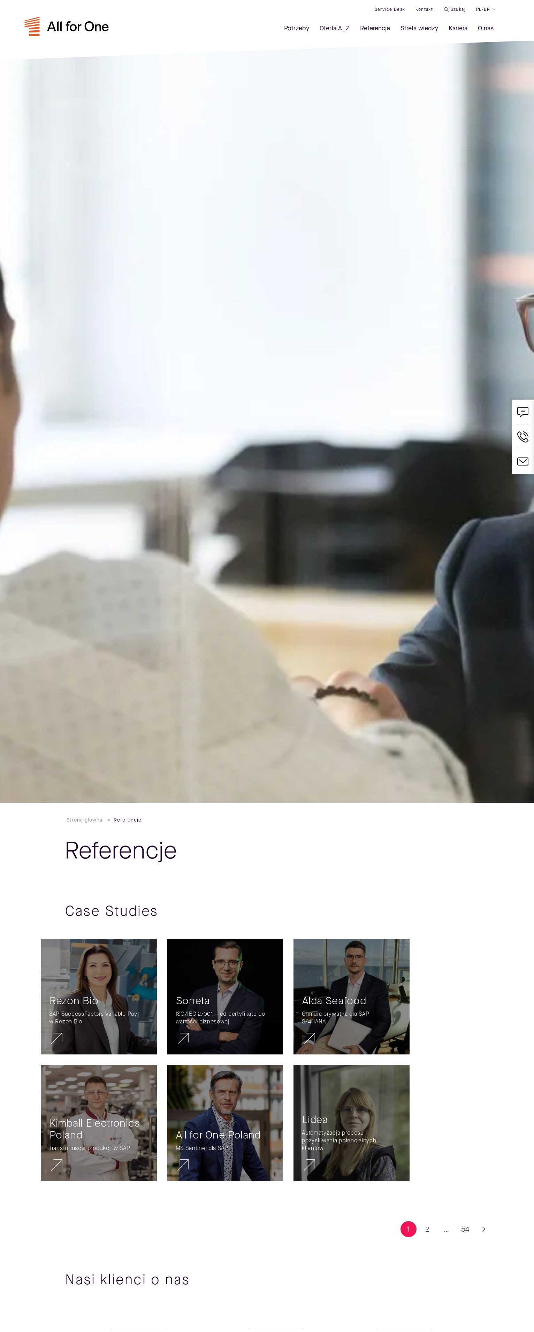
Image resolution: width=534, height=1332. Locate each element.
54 (465, 1229)
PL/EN (483, 9)
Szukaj (458, 9)
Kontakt (424, 9)
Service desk (390, 9)
